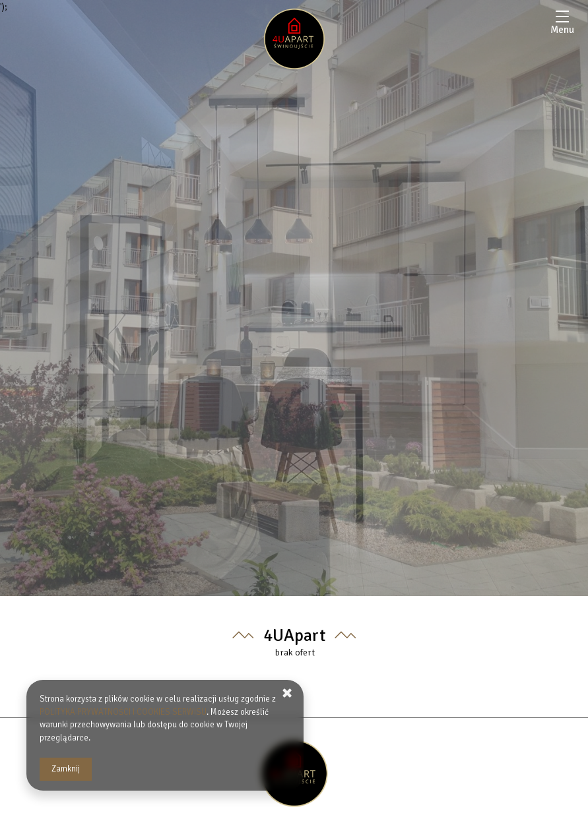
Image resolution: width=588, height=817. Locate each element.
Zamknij (65, 769)
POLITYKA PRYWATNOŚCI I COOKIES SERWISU (123, 712)
